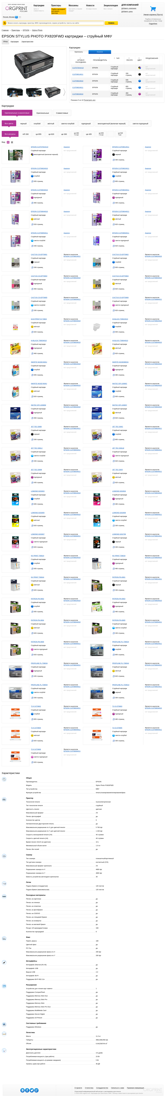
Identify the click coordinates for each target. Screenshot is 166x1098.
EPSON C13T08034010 (39, 190)
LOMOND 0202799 (119, 534)
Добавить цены (127, 11)
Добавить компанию (128, 8)
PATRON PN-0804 (37, 620)
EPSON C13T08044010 (39, 211)
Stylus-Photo (37, 30)
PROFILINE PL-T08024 (120, 642)
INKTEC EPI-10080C (119, 383)
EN (20, 17)
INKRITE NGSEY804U (39, 383)
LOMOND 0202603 (37, 491)
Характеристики (27, 41)
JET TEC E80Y (117, 470)
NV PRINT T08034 (118, 556)
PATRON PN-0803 (118, 599)
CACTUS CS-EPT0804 (120, 276)
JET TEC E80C (117, 427)
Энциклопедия (111, 5)
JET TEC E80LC (37, 448)
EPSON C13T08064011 (120, 233)
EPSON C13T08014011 (120, 147)
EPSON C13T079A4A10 (39, 147)
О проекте (78, 1088)
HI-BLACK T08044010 (120, 340)
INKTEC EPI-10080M (38, 405)
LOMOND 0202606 (119, 513)
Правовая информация (135, 1088)
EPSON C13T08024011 (120, 168)
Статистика (89, 1088)
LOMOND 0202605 (37, 513)
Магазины (73, 5)
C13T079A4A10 (78, 68)
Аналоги (67, 147)
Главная (5, 30)
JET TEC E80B (36, 427)
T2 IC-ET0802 (36, 706)
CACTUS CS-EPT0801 (39, 254)
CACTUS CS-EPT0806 (120, 297)
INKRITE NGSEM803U (120, 362)
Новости (90, 5)
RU (16, 17)
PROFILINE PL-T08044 (120, 663)
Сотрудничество (102, 1088)
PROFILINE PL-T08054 (39, 685)
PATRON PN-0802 (37, 599)
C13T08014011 (77, 74)
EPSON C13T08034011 (120, 190)
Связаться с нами (117, 1088)
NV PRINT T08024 (37, 556)
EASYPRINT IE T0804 (39, 319)
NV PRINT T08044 (37, 577)
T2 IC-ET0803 (117, 706)
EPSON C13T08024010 (39, 168)
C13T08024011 (77, 87)
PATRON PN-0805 (118, 620)
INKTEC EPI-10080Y (119, 405)
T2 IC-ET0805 (117, 728)
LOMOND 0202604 (119, 491)
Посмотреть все (89, 100)
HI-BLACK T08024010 (120, 319)
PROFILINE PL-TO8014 (120, 685)
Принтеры (56, 5)
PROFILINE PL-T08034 (39, 663)
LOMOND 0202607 (37, 534)
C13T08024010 (77, 81)
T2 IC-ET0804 (36, 728)
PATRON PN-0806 (37, 642)
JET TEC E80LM (118, 448)
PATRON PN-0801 (118, 577)
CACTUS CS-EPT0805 (39, 297)
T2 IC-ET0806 (36, 749)
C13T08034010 (77, 94)
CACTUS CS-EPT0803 (39, 276)
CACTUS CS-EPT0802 (120, 254)
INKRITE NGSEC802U (39, 362)
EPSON (26, 30)
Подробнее (153, 24)
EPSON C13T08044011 (120, 211)
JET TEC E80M (36, 470)
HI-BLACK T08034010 (39, 340)
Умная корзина (153, 14)
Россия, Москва (8, 17)
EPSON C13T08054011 (39, 233)
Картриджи (39, 5)
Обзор (5, 41)
